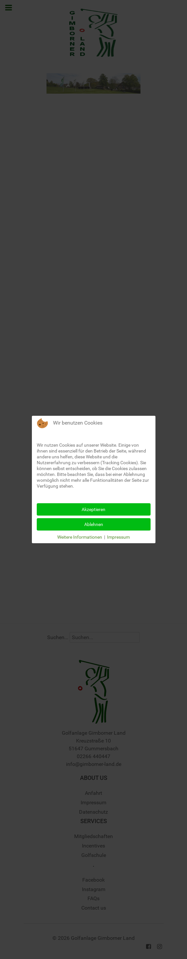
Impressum (118, 537)
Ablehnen (93, 524)
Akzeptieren (93, 509)
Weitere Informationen (79, 537)
